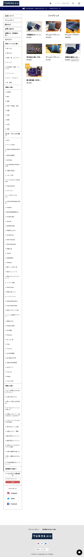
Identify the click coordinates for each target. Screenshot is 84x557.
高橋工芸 (9, 248)
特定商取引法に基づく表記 (49, 529)
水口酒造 (9, 330)
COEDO (9, 207)
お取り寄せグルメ (12, 397)
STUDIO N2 (10, 235)
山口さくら (10, 367)
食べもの (9, 48)
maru (8, 344)
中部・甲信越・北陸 (12, 106)
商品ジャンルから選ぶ (11, 43)
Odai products (11, 186)
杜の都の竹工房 (11, 358)
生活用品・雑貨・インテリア (12, 67)
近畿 (8, 110)
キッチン (9, 62)
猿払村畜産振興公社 (12, 212)
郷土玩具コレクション (13, 436)
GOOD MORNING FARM (12, 202)
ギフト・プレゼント (12, 78)
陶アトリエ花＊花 (12, 267)
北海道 (9, 92)
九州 (8, 124)
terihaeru (9, 262)
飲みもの (9, 53)
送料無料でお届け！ (11, 469)
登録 (12, 482)
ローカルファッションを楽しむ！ (12, 408)
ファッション (11, 73)
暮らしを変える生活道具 (12, 402)
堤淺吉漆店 (10, 258)
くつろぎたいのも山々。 (11, 196)
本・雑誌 (9, 82)
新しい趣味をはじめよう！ (12, 457)
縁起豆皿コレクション (13, 440)
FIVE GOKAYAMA (12, 305)
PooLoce (9, 335)
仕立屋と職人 (11, 216)
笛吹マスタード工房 (12, 310)
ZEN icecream (11, 239)
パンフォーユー (11, 296)
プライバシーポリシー (33, 529)
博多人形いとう (11, 292)
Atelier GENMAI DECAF (12, 150)
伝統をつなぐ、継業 (12, 431)
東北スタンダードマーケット (12, 277)
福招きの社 (10, 321)
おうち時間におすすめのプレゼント (12, 391)
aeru (8, 140)
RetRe (8, 376)
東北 (8, 96)
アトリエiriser (11, 144)
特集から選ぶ (9, 386)
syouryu (9, 221)
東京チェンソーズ (12, 271)
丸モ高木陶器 (11, 353)
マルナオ (9, 348)
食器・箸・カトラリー (13, 57)
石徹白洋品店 (11, 170)
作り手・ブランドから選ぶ (12, 134)
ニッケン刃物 (11, 282)
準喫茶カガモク (11, 230)
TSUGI (9, 253)
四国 (8, 120)
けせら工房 (10, 381)
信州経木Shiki (11, 226)
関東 (8, 101)
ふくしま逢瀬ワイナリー (12, 315)
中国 (8, 115)
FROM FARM (11, 326)
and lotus (9, 160)
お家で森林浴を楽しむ (13, 451)
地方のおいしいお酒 (12, 426)
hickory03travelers (12, 301)
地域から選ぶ (9, 87)
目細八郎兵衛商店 (12, 362)
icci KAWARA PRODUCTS (12, 165)
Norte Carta (10, 287)
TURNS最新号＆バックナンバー (12, 463)
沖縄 (8, 129)
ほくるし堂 (10, 339)
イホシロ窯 (10, 175)
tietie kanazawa (11, 244)
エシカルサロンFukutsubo (12, 180)
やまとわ (9, 372)
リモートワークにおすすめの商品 (12, 421)
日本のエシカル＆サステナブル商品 (12, 446)
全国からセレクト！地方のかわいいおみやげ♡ (12, 414)
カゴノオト (10, 190)
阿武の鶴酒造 (11, 155)
